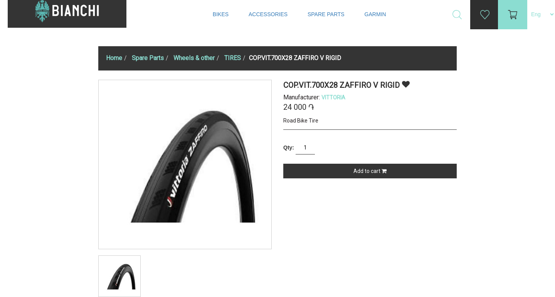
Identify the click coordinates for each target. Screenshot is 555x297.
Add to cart (370, 171)
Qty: (288, 147)
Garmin (375, 14)
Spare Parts (327, 14)
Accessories (269, 14)
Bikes (221, 14)
